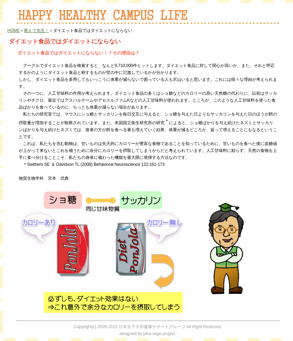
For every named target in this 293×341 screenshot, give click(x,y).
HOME (13, 30)
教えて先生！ (36, 30)
